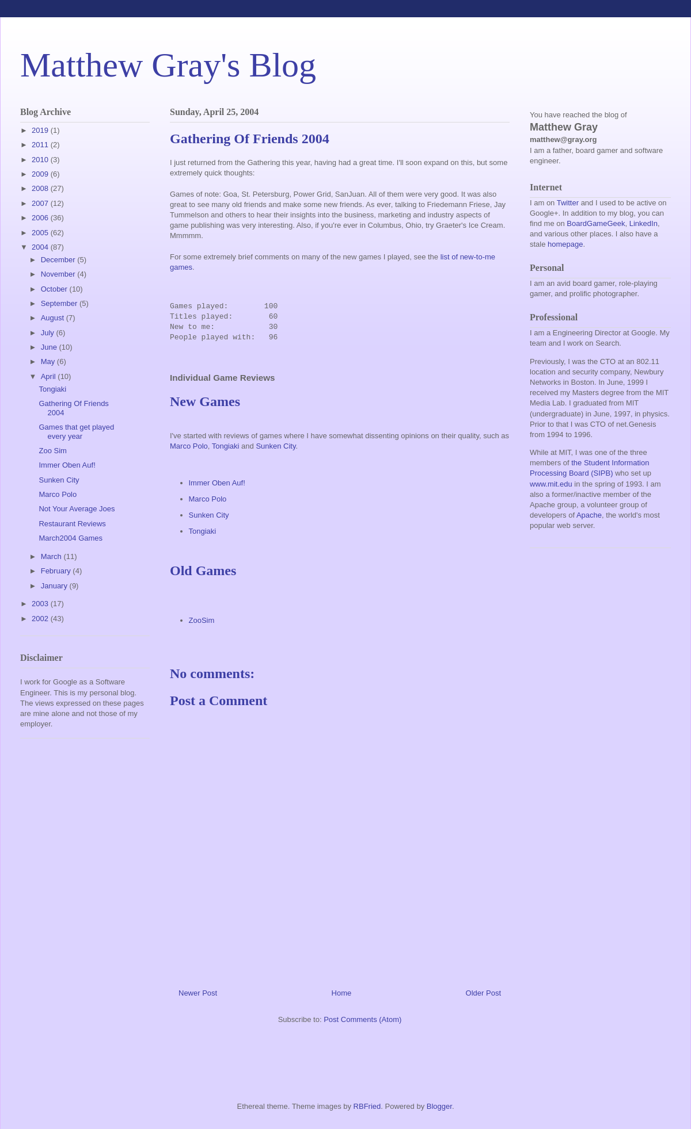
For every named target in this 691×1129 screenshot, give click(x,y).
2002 (41, 618)
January (55, 585)
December (59, 259)
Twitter (568, 202)
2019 (41, 130)
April (49, 376)
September (60, 303)
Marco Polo (189, 446)
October (55, 289)
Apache (589, 515)
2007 (41, 203)
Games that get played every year (76, 432)
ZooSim (202, 620)
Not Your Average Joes (77, 508)
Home (342, 993)
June (50, 347)
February (57, 571)
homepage (565, 244)
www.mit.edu (551, 484)
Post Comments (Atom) (362, 1019)
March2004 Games (70, 538)
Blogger (439, 1106)
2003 (41, 603)
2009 (41, 174)
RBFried (367, 1106)
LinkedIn (643, 223)
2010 (41, 159)
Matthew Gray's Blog (168, 65)
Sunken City (275, 446)
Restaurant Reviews (72, 523)
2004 (41, 247)
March (52, 556)
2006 (41, 217)
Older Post (483, 993)
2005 (41, 232)
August (53, 317)
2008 (41, 188)
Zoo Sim (52, 450)
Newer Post (198, 993)
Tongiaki (226, 446)
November (59, 274)
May (49, 361)
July (48, 332)
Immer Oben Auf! (217, 483)
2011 (41, 144)
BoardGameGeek (596, 223)
